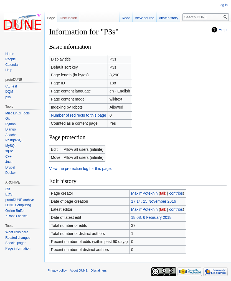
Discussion (68, 18)
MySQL (10, 146)
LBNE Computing (18, 205)
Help (223, 29)
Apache (11, 135)
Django (10, 129)
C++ (8, 157)
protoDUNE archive (19, 200)
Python (10, 124)
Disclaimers (99, 270)
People (10, 59)
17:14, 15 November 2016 (153, 201)
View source (144, 18)
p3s (8, 97)
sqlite (9, 151)
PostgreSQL (14, 140)
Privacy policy (57, 270)
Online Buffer (15, 211)
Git (7, 119)
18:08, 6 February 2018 (151, 217)
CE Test (11, 86)
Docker (10, 173)
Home (9, 54)
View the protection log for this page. (80, 168)
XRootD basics (16, 216)
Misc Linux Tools (17, 113)
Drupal (10, 167)
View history (168, 18)
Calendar (12, 65)
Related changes (17, 238)
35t (7, 189)
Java (8, 162)
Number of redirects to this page (78, 115)
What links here (16, 232)
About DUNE (79, 270)
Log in (223, 5)
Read (126, 18)
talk (163, 193)
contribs (176, 193)
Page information (18, 248)
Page (51, 18)
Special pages (15, 243)
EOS (8, 194)
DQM (9, 92)
